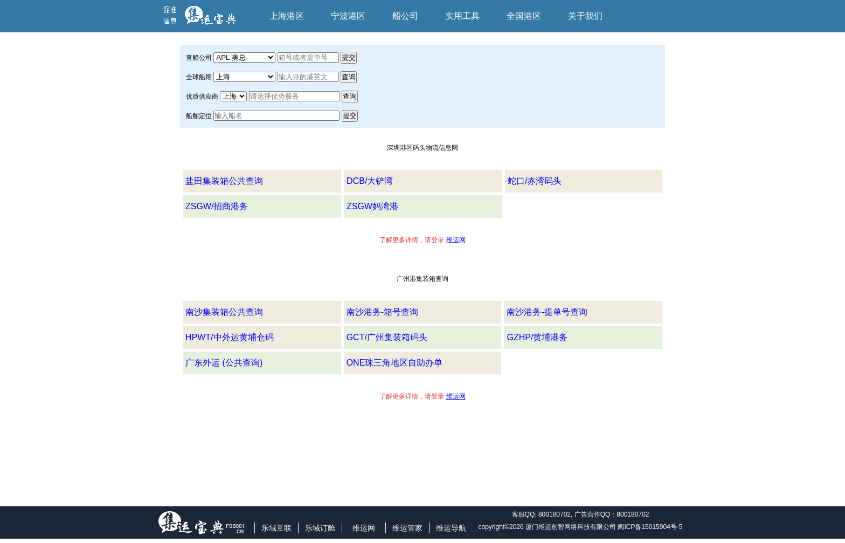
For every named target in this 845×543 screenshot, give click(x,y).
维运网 (363, 528)
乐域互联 (276, 528)
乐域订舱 (320, 528)
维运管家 (407, 528)
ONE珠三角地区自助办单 (395, 362)
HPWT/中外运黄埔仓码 (229, 337)
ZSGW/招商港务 (216, 206)
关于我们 (585, 15)
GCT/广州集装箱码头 (387, 337)
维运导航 (451, 528)
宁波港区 (348, 15)
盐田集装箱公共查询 (224, 180)
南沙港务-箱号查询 (382, 312)
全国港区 (524, 15)
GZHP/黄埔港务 (537, 337)
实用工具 (462, 15)
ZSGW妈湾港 (372, 206)
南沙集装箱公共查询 (224, 312)
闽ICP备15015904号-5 (650, 527)
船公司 (405, 15)
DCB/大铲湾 (370, 180)
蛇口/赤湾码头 (535, 180)
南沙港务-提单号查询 (547, 312)
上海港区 (286, 15)
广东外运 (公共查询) (223, 362)
